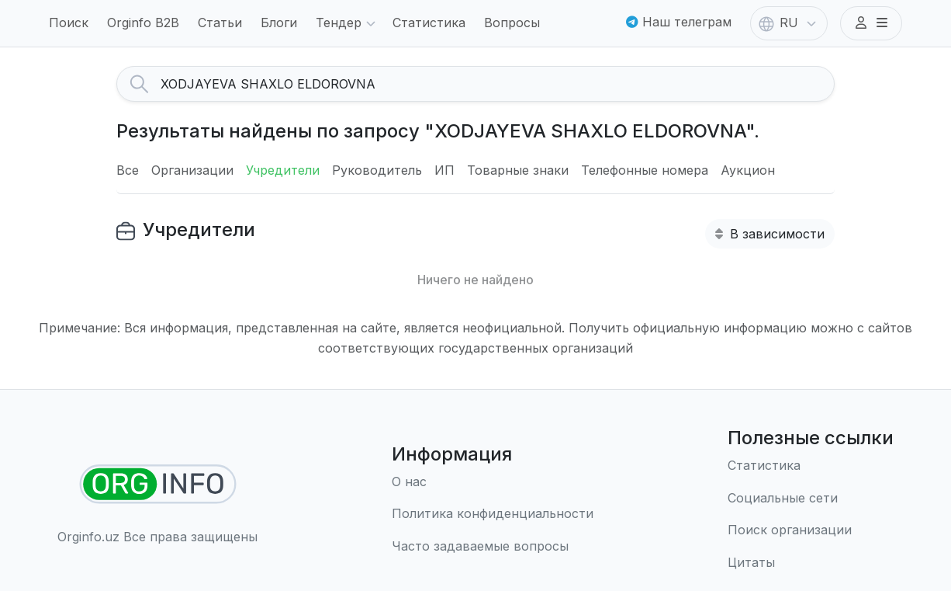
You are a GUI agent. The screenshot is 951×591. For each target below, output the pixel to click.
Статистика (429, 22)
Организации (192, 170)
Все (127, 170)
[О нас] (492, 482)
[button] (871, 23)
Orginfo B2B (143, 22)
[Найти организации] (158, 484)
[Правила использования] (492, 514)
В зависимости (770, 234)
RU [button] (789, 24)
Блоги (279, 22)
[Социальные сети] (811, 498)
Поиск (68, 22)
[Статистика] (811, 466)
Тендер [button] (348, 24)
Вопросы (512, 22)
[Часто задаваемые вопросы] (492, 547)
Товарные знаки (518, 170)
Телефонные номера (644, 170)
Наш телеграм (678, 22)
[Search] (497, 84)
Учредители (283, 170)
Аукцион (748, 170)
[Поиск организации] (811, 530)
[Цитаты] (811, 563)
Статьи (220, 22)
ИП (444, 170)
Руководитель (377, 170)
